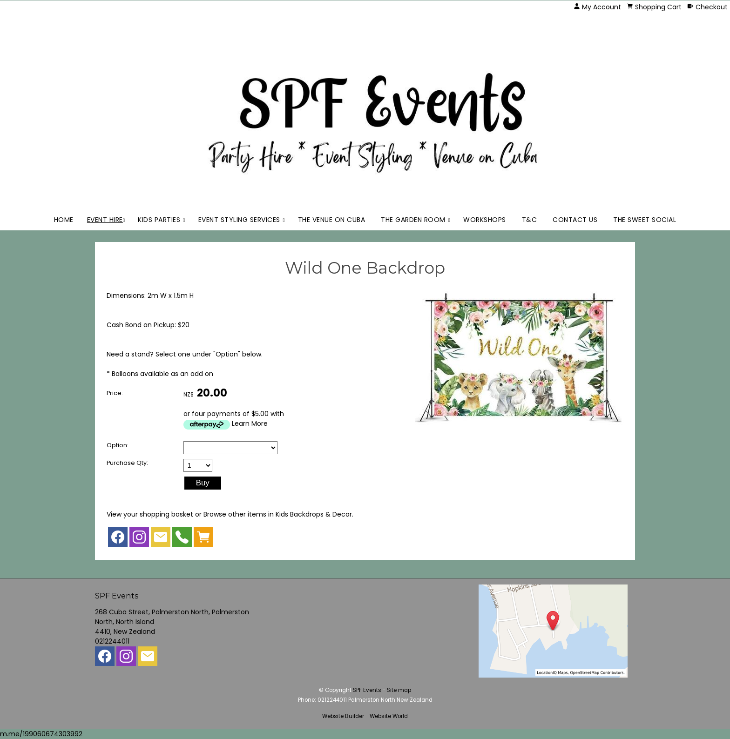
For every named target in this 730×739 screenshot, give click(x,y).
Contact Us (575, 219)
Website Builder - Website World (365, 716)
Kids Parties (159, 219)
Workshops (484, 219)
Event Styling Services (239, 219)
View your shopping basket (150, 514)
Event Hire (105, 219)
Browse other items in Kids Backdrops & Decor (277, 514)
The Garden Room (413, 219)
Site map (399, 690)
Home (64, 219)
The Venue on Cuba (331, 219)
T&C (529, 219)
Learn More (250, 423)
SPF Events (367, 690)
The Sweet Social (644, 219)
